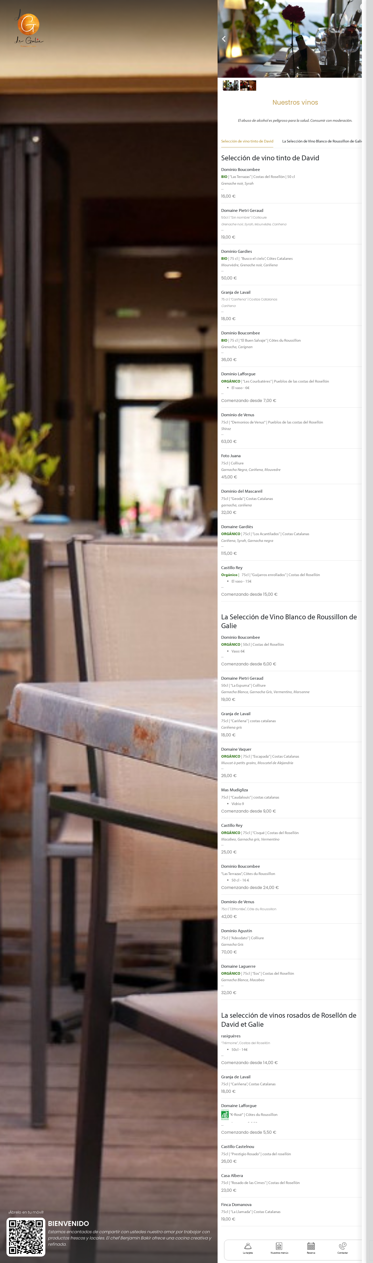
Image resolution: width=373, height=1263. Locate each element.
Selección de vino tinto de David (247, 140)
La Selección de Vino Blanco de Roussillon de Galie (322, 140)
